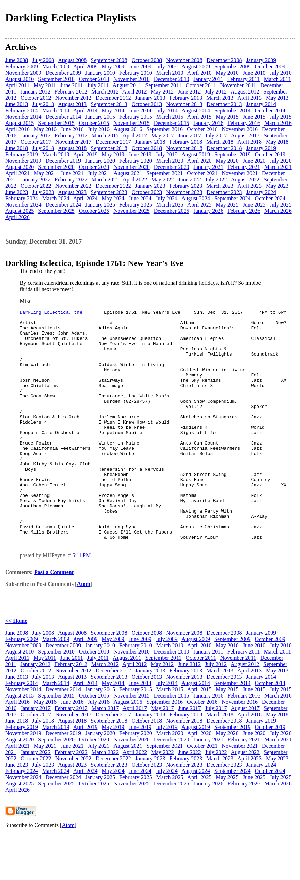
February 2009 (21, 66)
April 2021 (17, 173)
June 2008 (16, 60)
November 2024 (23, 205)
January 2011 (208, 79)
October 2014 (270, 110)
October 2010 (94, 79)
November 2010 (131, 79)
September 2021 (164, 173)
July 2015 (281, 117)
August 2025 (19, 211)
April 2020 (199, 161)
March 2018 (219, 142)
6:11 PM (81, 601)
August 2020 (19, 167)
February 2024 (21, 198)
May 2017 (162, 136)
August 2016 (127, 129)
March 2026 (278, 211)
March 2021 (278, 167)
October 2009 (270, 66)
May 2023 (277, 186)
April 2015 (199, 117)
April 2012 (134, 92)
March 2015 (169, 117)
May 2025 (227, 205)
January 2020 (100, 161)
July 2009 (167, 66)
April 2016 (17, 129)
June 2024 (140, 198)
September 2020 (56, 167)
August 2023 (72, 192)
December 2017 (113, 142)
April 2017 (134, 136)
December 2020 (171, 167)
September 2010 (56, 79)
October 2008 (147, 60)
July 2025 (281, 205)
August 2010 (19, 79)
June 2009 (140, 66)
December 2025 (171, 211)
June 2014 (140, 110)
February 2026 (243, 211)
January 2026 (208, 211)
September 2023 (109, 192)
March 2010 (169, 73)
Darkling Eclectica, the (51, 313)
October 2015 (94, 123)
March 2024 (55, 198)
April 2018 (249, 142)
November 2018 (184, 148)
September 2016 (164, 129)
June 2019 (140, 154)
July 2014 (167, 110)
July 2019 (167, 154)
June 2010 (254, 73)
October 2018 (147, 148)
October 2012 (36, 98)
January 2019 (261, 148)
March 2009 (55, 66)
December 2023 (224, 192)
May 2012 (162, 92)
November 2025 (131, 211)
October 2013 (147, 104)
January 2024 (261, 192)
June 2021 (72, 173)
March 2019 (55, 154)
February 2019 (21, 154)
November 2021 (240, 173)
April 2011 (17, 85)
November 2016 (240, 129)
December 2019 (63, 161)
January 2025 (100, 205)
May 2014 (113, 110)
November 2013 (184, 104)
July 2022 (216, 179)
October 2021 (202, 173)
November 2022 (73, 186)
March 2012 (105, 92)
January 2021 (208, 167)
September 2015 (56, 123)
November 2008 (184, 60)
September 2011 (163, 85)
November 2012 (73, 98)
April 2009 (85, 66)
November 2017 (73, 142)
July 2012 (216, 92)
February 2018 (186, 142)
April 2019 (85, 154)
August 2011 (127, 85)
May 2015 (227, 117)
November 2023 (184, 192)
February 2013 (186, 98)
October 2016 (202, 129)
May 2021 (45, 173)
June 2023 (16, 192)
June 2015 (254, 117)
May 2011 (44, 85)
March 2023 (219, 186)
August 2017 (245, 136)
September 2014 (232, 110)
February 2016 (243, 123)
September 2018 (109, 148)
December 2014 (63, 117)
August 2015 (19, 123)
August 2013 (72, 104)
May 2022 (162, 179)
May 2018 (277, 142)
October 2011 (201, 85)
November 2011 (238, 85)
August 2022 (245, 179)
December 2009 (63, 73)
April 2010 (199, 73)
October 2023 (147, 192)
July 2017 (216, 136)
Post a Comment (54, 618)
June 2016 (72, 129)
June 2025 (254, 205)
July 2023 (43, 192)
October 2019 (270, 154)
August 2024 (195, 198)
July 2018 (43, 148)
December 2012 (113, 98)
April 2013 (249, 98)
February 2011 (243, 79)
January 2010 (100, 73)
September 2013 (109, 104)
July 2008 (43, 60)
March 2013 (219, 98)
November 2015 (131, 123)
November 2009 (23, 73)
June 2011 (71, 85)
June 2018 (16, 148)
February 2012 (70, 92)
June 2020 (254, 161)
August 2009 (195, 66)
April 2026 (17, 217)
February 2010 (135, 73)
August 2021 (127, 173)
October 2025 (94, 211)
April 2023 (249, 186)
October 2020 (94, 167)
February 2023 (186, 186)
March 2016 (278, 123)
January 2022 (36, 179)
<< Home (16, 667)
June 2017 (189, 136)
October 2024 (270, 198)
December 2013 (224, 104)
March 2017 (105, 136)
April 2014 (85, 110)
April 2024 (85, 198)
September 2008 (109, 60)
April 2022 (134, 179)
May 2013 (277, 98)
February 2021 (243, 167)
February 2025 (135, 205)
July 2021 (99, 173)
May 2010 (227, 73)
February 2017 (71, 136)
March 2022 (105, 179)
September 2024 (232, 198)
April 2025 (199, 205)
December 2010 (171, 79)
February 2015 (135, 117)
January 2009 (261, 60)
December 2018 (224, 148)
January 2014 (261, 104)
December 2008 (224, 60)
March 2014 (55, 110)
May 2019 (113, 154)
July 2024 (167, 198)
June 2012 (189, 92)
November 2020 (131, 167)
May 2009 (113, 66)
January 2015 (100, 117)
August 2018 (72, 148)
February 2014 (21, 110)
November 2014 (23, 117)
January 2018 (150, 142)
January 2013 (150, 98)
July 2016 (99, 129)
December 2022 (113, 186)
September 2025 (56, 211)
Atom (83, 630)
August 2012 (245, 92)
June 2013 (16, 104)
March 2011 (277, 79)
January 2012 (35, 92)
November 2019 (23, 161)
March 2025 (169, 205)
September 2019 (232, 154)
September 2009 (232, 66)
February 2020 (135, 161)
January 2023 (150, 186)
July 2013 (43, 104)
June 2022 (189, 179)
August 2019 (195, 154)
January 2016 (208, 123)
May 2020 (227, 161)
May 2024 (113, 198)
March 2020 (169, 161)
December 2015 (171, 123)
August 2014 (195, 110)
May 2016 (45, 129)
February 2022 (71, 179)
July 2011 (98, 85)
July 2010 (281, 73)
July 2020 (281, 161)
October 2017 (36, 142)
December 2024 (63, 205)
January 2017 (36, 136)
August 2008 (72, 60)
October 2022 (36, 186)
